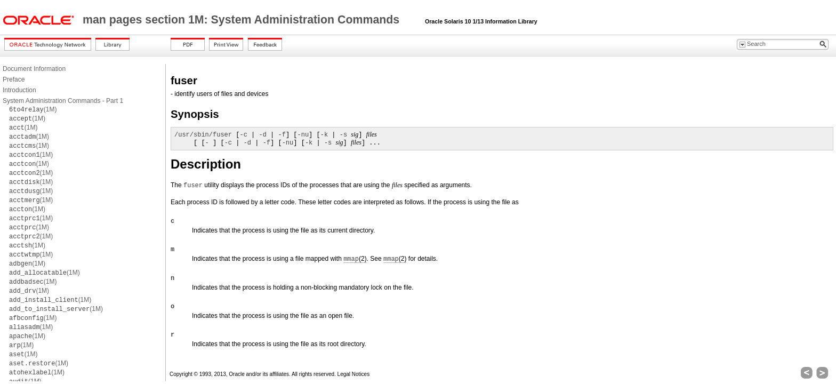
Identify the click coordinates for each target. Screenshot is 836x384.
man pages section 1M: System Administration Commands (243, 19)
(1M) (33, 109)
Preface (14, 79)
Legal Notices (353, 374)
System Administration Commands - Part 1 (63, 101)
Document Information (34, 69)
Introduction (19, 90)
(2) (354, 259)
